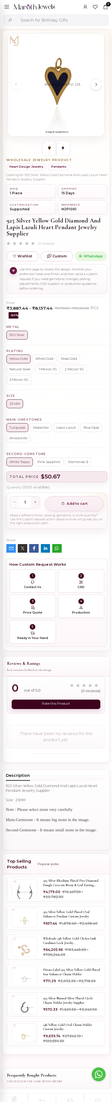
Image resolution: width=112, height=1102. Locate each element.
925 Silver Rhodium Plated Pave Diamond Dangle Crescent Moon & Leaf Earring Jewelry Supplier (70, 883)
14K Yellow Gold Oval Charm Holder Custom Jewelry (67, 1027)
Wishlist (22, 256)
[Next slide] (95, 84)
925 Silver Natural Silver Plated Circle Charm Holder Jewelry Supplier (68, 1000)
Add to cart (74, 503)
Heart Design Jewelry (26, 167)
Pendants (58, 167)
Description (18, 775)
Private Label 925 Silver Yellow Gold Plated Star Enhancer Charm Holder (71, 972)
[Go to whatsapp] (99, 1074)
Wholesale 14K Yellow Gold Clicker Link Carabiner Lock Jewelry (69, 941)
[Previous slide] (16, 84)
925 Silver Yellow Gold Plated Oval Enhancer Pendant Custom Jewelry (66, 914)
